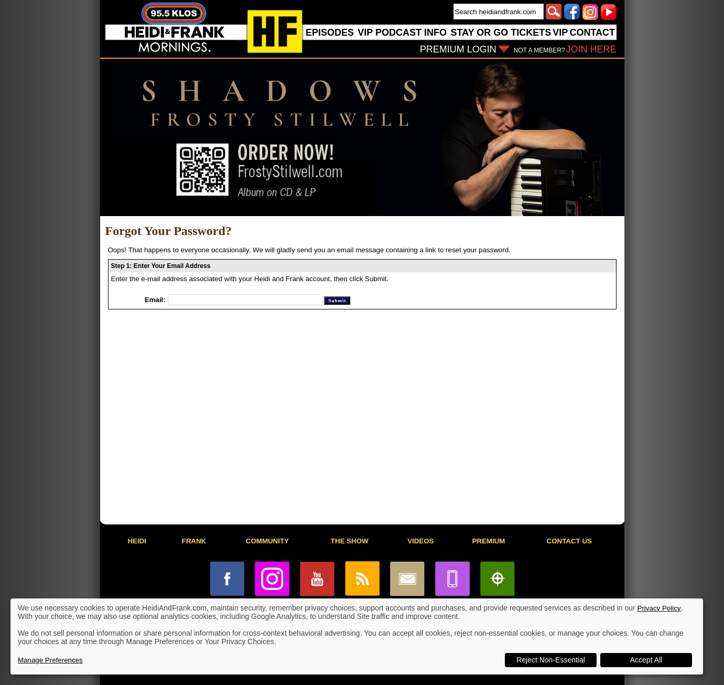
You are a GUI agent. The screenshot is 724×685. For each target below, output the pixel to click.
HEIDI (136, 541)
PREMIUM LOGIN (458, 49)
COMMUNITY (267, 541)
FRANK (194, 541)
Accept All (646, 660)
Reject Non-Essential (550, 660)
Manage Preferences (50, 660)
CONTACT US (569, 541)
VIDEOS (420, 541)
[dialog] (356, 636)
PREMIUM (488, 541)
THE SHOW (350, 541)
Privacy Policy (659, 608)
